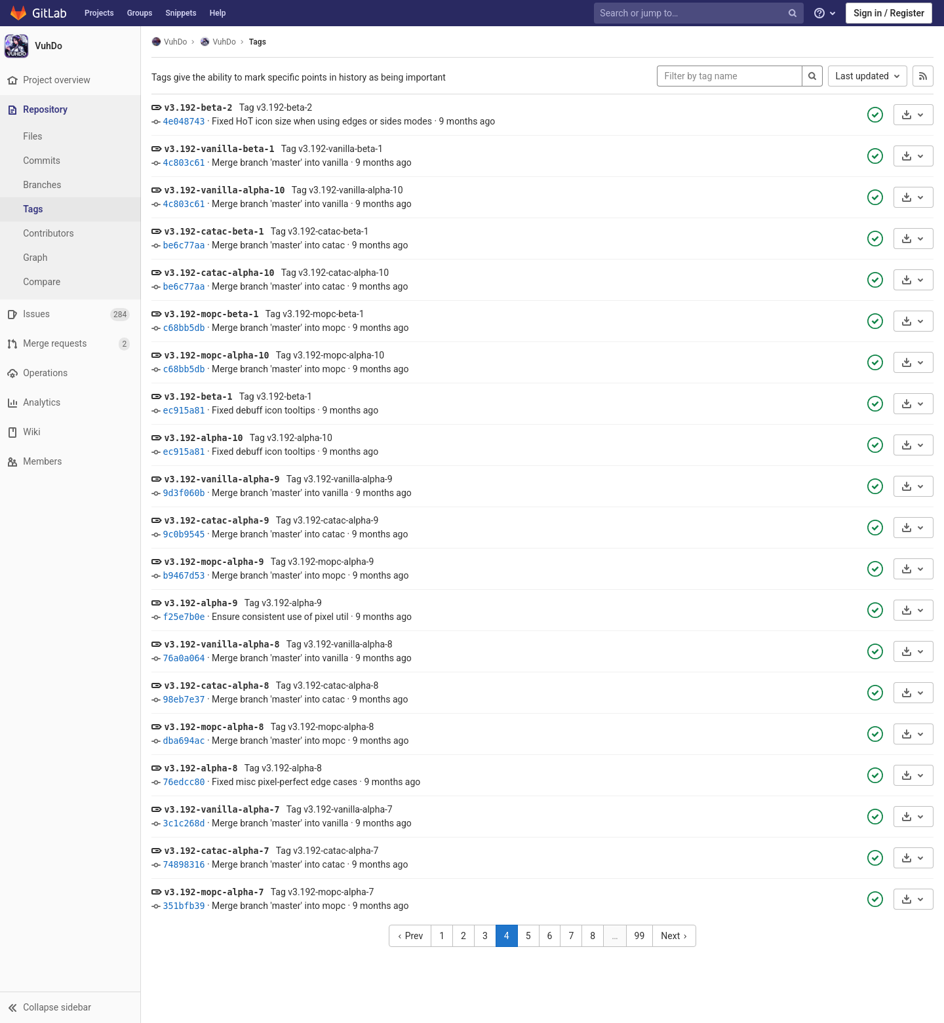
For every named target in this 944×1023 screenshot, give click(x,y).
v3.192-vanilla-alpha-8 (225, 644)
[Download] (914, 114)
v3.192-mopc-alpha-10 (219, 355)
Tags (260, 42)
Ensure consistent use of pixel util (283, 616)
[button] (72, 1007)
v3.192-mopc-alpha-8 (217, 727)
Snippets (180, 13)
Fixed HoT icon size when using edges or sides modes (325, 121)
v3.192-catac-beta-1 (217, 232)
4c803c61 (187, 163)
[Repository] (73, 110)
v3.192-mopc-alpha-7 (217, 892)
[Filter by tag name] (729, 76)
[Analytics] (72, 402)
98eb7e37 (187, 700)
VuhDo (172, 42)
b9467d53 (187, 576)
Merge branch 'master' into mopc (282, 327)
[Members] (72, 461)
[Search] (812, 76)
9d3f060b (187, 493)
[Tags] (72, 209)
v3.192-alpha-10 (206, 438)
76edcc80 (187, 782)
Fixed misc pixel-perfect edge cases (288, 782)
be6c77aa (187, 245)
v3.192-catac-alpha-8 (219, 686)
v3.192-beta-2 (201, 108)
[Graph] (72, 258)
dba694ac (187, 741)
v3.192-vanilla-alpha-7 (225, 810)
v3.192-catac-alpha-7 (219, 851)
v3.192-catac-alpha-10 (222, 273)
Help (218, 13)
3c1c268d (187, 823)
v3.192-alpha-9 (204, 603)
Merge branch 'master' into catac (281, 245)
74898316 (187, 865)
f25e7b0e (187, 617)
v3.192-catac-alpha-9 (219, 521)
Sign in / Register (889, 13)
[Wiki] (72, 432)
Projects (99, 13)
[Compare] (72, 282)
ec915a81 (187, 410)
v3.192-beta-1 (201, 397)
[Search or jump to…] (700, 13)
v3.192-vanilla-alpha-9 (225, 479)
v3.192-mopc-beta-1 (214, 314)
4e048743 (187, 121)
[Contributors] (72, 234)
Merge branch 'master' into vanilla (283, 162)
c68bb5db (187, 328)
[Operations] (72, 373)
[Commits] (72, 161)
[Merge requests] (72, 343)
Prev (412, 936)
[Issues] (72, 314)
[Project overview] (72, 80)
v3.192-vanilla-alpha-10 (227, 190)
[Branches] (72, 185)
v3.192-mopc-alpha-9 (217, 562)
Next (676, 936)
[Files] (72, 137)
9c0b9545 (187, 534)
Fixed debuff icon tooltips (267, 410)
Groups (140, 13)
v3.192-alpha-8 (204, 768)
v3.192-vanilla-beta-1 (222, 149)
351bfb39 (187, 906)
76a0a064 (187, 658)
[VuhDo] (72, 46)
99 (641, 936)
